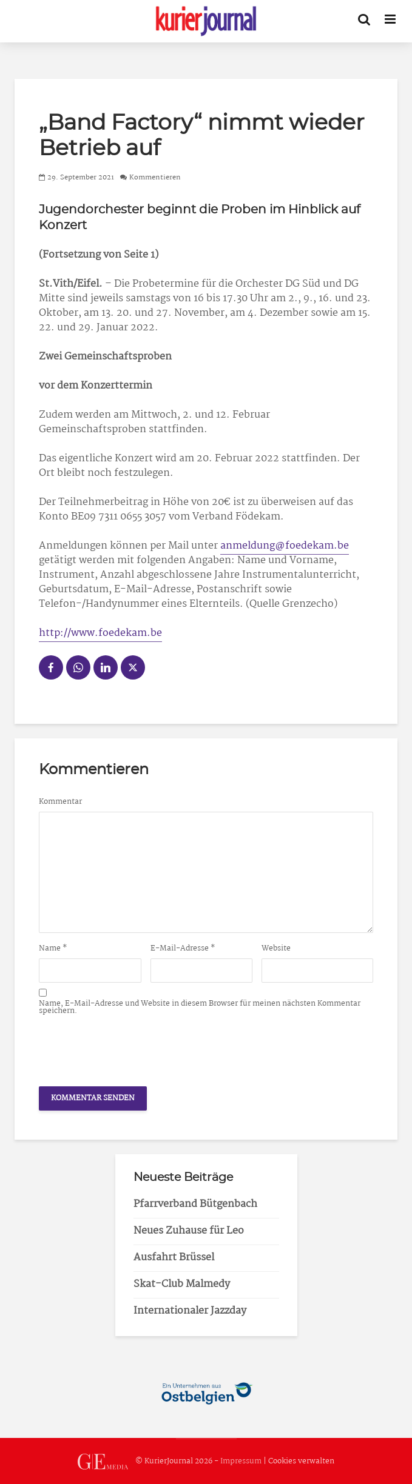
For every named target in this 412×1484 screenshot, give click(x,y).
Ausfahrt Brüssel (173, 1257)
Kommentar (60, 802)
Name (53, 948)
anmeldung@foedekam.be (284, 546)
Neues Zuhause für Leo (188, 1231)
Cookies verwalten (301, 1462)
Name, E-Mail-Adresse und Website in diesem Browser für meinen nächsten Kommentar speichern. (199, 1007)
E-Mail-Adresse (182, 948)
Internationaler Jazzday (189, 1311)
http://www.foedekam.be (100, 633)
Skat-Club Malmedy (181, 1284)
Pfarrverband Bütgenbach (195, 1204)
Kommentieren (155, 177)
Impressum (241, 1462)
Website (276, 948)
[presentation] (131, 1047)
